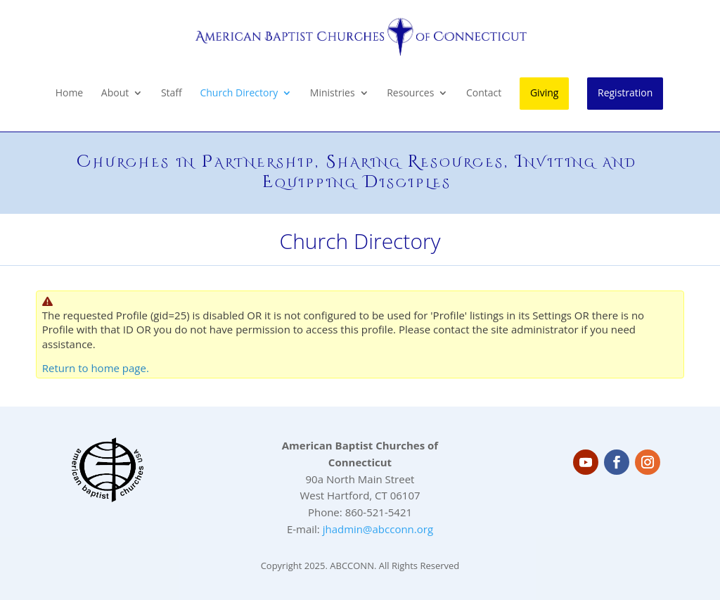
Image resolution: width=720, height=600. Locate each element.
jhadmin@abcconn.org (378, 529)
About (115, 93)
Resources (410, 93)
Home (70, 93)
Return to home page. (95, 368)
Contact (483, 93)
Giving (544, 92)
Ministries (332, 93)
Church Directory (239, 93)
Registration (625, 92)
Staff (171, 93)
